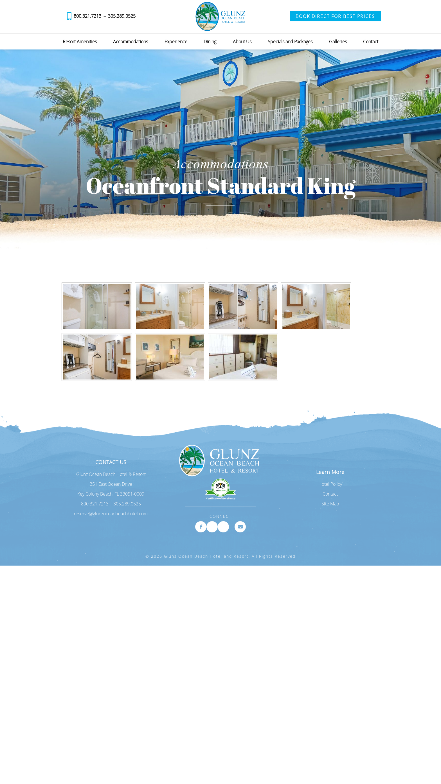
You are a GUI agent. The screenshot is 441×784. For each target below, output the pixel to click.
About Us (242, 42)
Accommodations (130, 42)
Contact (370, 42)
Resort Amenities (80, 42)
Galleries (338, 42)
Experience (176, 42)
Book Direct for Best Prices (335, 16)
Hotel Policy (330, 484)
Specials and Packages (290, 42)
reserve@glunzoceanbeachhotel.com (111, 513)
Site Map (330, 504)
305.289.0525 (122, 16)
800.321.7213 (87, 16)
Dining (210, 42)
